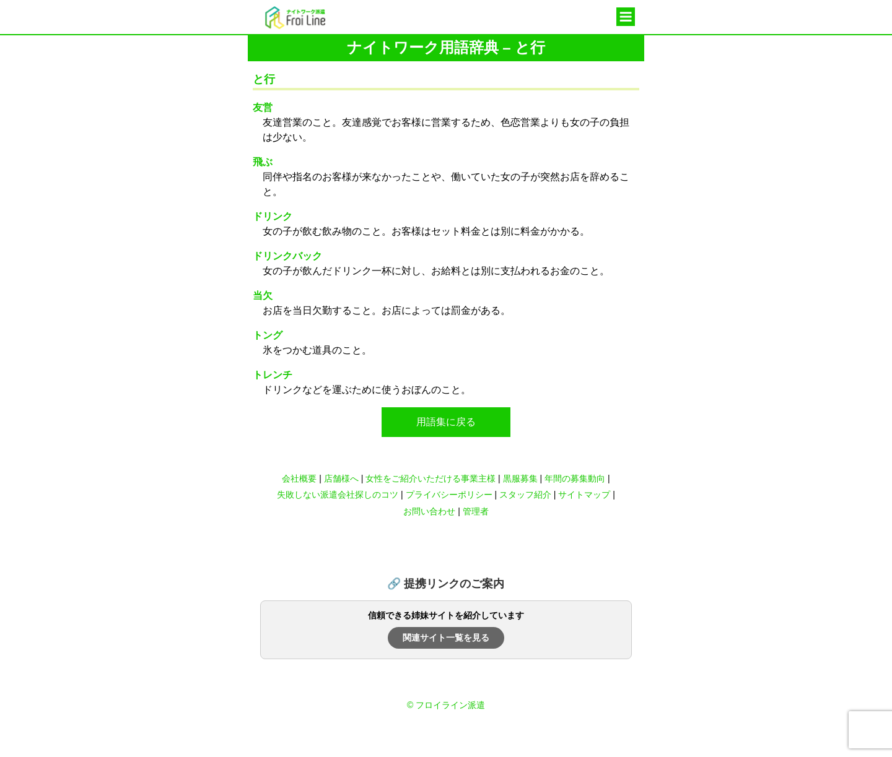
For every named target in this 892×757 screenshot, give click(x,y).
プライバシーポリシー (449, 495)
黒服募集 (520, 478)
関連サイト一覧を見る (446, 637)
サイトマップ (584, 495)
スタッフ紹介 (525, 495)
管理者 (476, 511)
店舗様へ (341, 478)
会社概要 (299, 478)
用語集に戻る (446, 422)
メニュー (625, 17)
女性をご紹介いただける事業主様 (430, 478)
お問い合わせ (429, 511)
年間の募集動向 (574, 478)
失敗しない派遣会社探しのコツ (337, 495)
